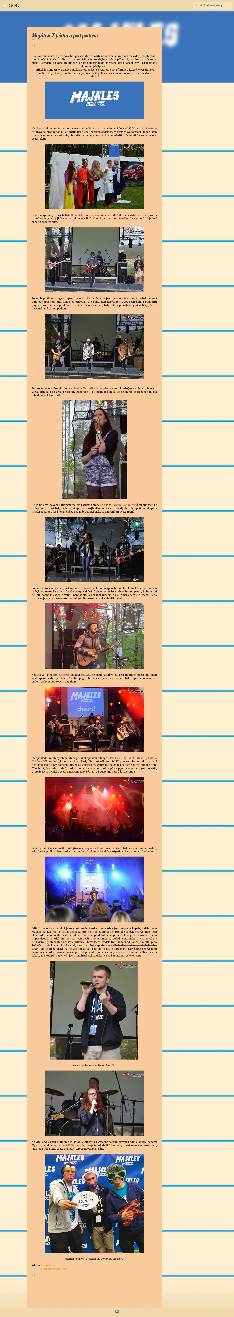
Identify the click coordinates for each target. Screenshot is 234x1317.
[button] (33, 46)
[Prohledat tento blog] (215, 5)
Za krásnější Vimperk (53, 1268)
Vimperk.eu (48, 1265)
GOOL (15, 5)
